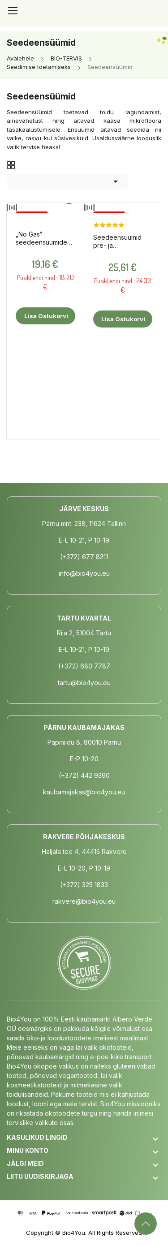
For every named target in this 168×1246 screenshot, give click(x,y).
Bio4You (73, 1232)
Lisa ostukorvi (45, 315)
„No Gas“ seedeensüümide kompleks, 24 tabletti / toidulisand (44, 238)
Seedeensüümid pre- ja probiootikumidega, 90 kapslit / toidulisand (122, 241)
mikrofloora (145, 120)
